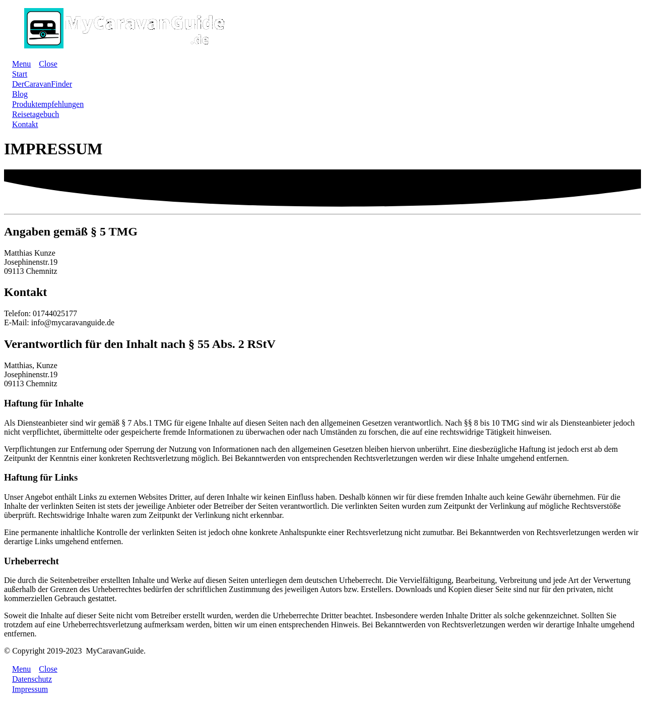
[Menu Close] (44, 64)
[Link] (19, 74)
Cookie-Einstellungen (35, 698)
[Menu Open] (17, 64)
